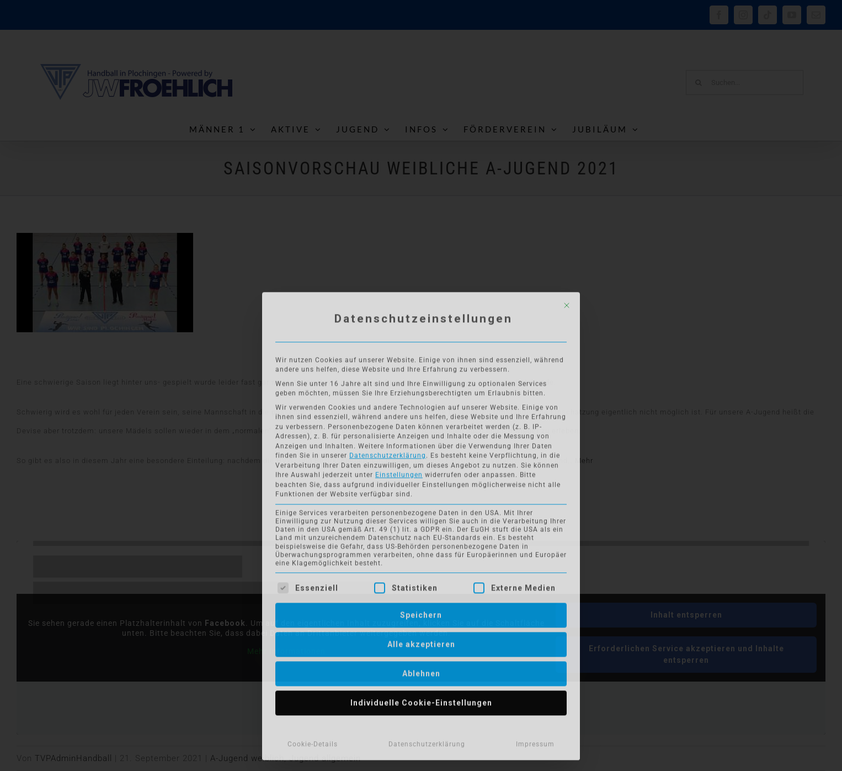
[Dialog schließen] (566, 302)
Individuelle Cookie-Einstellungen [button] (421, 699)
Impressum (535, 741)
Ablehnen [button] (421, 670)
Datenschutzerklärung (387, 452)
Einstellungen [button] (399, 471)
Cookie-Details (312, 741)
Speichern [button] (421, 611)
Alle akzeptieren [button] (421, 640)
